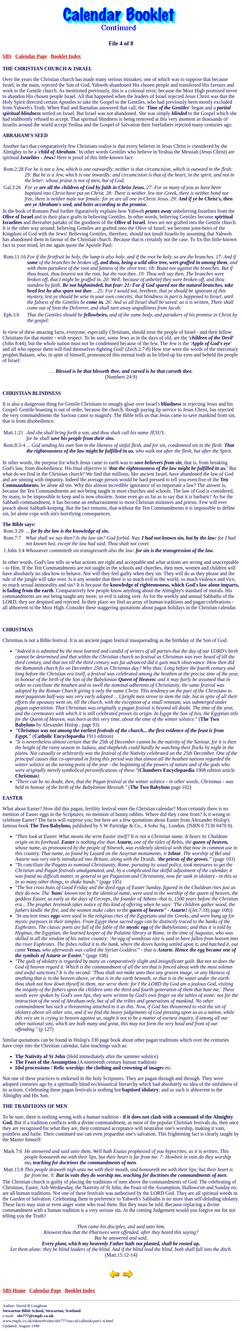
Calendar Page (31, 56)
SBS (7, 56)
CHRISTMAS (18, 629)
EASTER (13, 798)
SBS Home (14, 1290)
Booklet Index (66, 56)
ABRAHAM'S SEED (25, 135)
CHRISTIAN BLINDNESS (32, 393)
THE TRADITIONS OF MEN (35, 1106)
